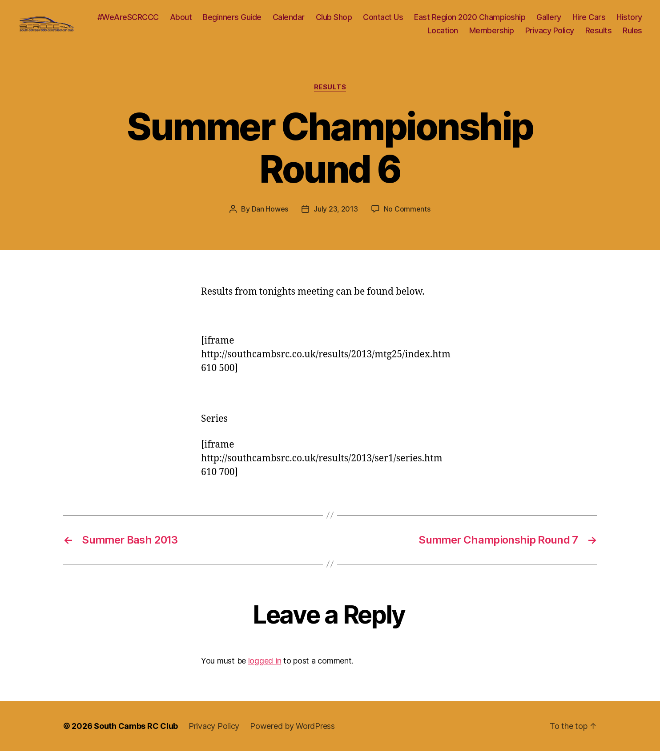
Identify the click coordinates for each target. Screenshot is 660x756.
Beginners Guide (269, 19)
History (403, 32)
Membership (491, 32)
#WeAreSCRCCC (164, 19)
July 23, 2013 (336, 213)
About (217, 19)
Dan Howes (270, 213)
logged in (265, 665)
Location (442, 32)
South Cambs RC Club (136, 731)
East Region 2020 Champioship (506, 19)
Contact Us (420, 19)
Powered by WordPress (292, 731)
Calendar (325, 19)
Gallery (585, 19)
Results (598, 32)
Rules (632, 32)
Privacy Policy (549, 32)
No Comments (407, 213)
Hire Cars (625, 19)
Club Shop (370, 19)
